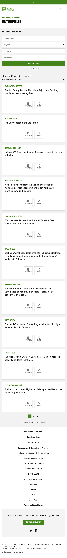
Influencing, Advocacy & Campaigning (33, 453)
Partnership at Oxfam (33, 458)
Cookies (33, 490)
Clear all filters (33, 69)
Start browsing (33, 437)
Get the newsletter (33, 522)
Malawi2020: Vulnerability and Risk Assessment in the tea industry (33, 154)
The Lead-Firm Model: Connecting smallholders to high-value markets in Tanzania (32, 326)
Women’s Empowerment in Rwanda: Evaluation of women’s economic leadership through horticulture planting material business (30, 188)
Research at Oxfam (33, 469)
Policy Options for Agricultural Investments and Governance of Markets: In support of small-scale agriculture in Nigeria (29, 292)
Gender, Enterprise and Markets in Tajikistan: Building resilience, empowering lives (31, 92)
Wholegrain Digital (16, 552)
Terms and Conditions (33, 505)
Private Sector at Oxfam (32, 463)
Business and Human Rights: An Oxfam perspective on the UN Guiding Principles (33, 391)
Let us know (41, 422)
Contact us (33, 485)
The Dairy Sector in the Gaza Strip (21, 123)
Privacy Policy (33, 500)
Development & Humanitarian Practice (33, 448)
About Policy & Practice (33, 480)
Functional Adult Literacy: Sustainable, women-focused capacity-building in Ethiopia (32, 359)
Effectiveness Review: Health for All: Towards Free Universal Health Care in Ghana (29, 222)
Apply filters (33, 63)
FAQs (33, 495)
